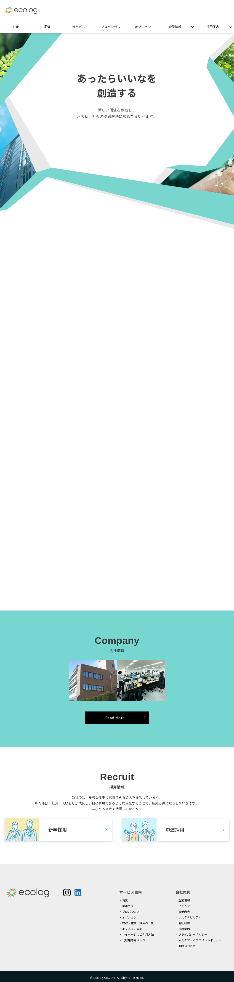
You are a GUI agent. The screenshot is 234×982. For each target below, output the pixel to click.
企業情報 (175, 27)
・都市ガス (126, 906)
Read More (115, 717)
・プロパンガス (129, 911)
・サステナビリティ (188, 917)
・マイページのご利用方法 (136, 934)
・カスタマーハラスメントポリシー (199, 940)
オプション (143, 27)
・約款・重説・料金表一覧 (136, 923)
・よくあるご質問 (130, 929)
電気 (47, 27)
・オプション (128, 917)
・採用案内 (183, 929)
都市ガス (78, 27)
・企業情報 (183, 900)
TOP (16, 27)
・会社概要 (183, 923)
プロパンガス (110, 27)
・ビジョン (183, 906)
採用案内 (212, 27)
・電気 (123, 900)
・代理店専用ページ (132, 940)
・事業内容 (183, 911)
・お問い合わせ (186, 946)
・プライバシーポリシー (191, 934)
